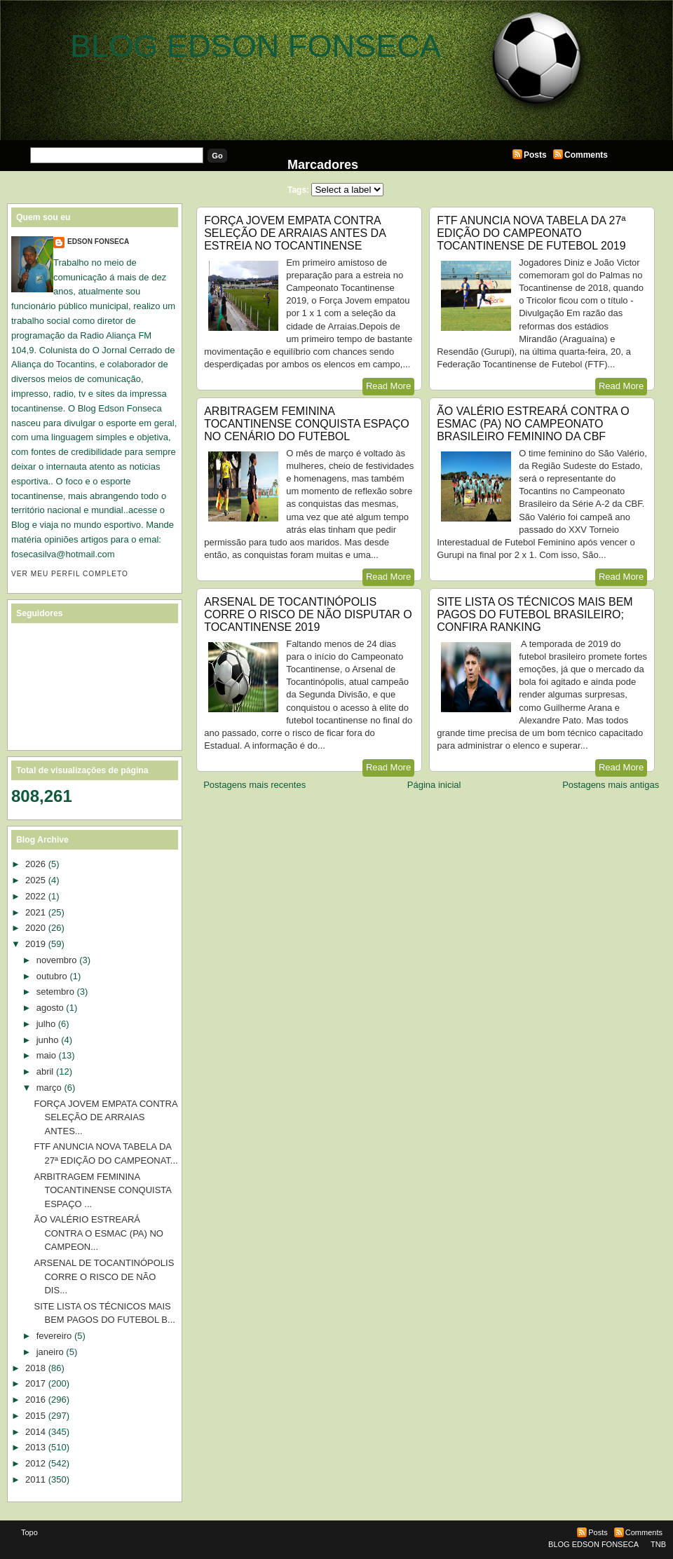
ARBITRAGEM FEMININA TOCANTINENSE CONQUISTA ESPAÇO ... (102, 1190)
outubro (51, 976)
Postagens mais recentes (254, 785)
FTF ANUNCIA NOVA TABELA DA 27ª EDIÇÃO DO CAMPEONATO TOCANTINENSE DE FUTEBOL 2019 (531, 233)
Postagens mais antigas (610, 785)
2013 (35, 1447)
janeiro (50, 1352)
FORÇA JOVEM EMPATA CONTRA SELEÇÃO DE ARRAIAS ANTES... (105, 1117)
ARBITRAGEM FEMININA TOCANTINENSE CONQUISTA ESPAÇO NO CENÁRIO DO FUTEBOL (306, 423)
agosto (50, 1007)
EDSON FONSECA (98, 241)
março (49, 1087)
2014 (35, 1432)
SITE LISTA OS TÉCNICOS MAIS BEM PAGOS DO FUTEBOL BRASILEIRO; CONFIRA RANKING (534, 614)
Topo (29, 1532)
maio (46, 1055)
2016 (35, 1399)
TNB (658, 1544)
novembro (56, 960)
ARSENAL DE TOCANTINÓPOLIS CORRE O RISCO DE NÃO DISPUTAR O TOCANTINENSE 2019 (308, 614)
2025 (35, 880)
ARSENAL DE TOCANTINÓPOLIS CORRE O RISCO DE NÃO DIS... (104, 1276)
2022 (35, 896)
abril (45, 1071)
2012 (35, 1463)
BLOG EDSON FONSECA (255, 46)
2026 (35, 864)
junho (47, 1040)
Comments (586, 155)
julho (45, 1024)
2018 (35, 1368)
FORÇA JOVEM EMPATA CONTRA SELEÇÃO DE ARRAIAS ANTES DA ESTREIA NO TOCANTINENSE (295, 233)
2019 (35, 944)
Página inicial (434, 785)
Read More (388, 386)
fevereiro (54, 1335)
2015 (35, 1415)
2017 (35, 1383)
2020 (35, 928)
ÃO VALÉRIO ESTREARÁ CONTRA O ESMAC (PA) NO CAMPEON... (98, 1233)
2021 (35, 912)
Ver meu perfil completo (69, 574)
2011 (35, 1479)
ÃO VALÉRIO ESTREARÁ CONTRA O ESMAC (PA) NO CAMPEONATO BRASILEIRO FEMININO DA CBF (533, 423)
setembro (55, 991)
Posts (535, 155)
